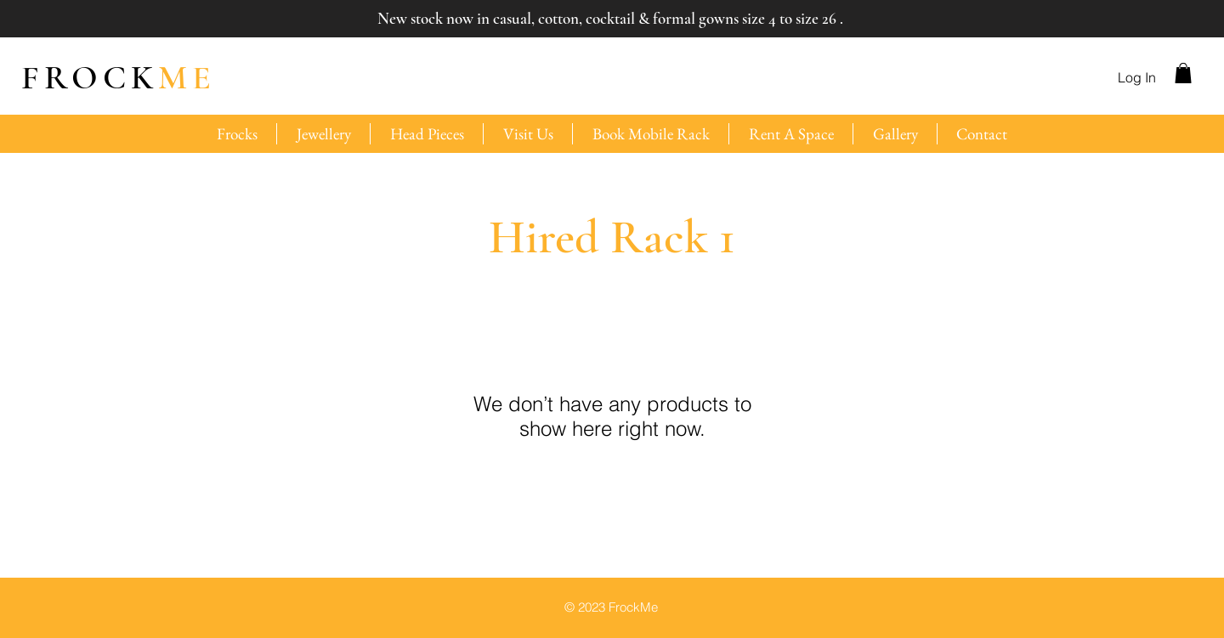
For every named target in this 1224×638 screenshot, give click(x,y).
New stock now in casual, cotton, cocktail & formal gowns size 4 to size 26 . (610, 18)
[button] (1183, 73)
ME (118, 77)
